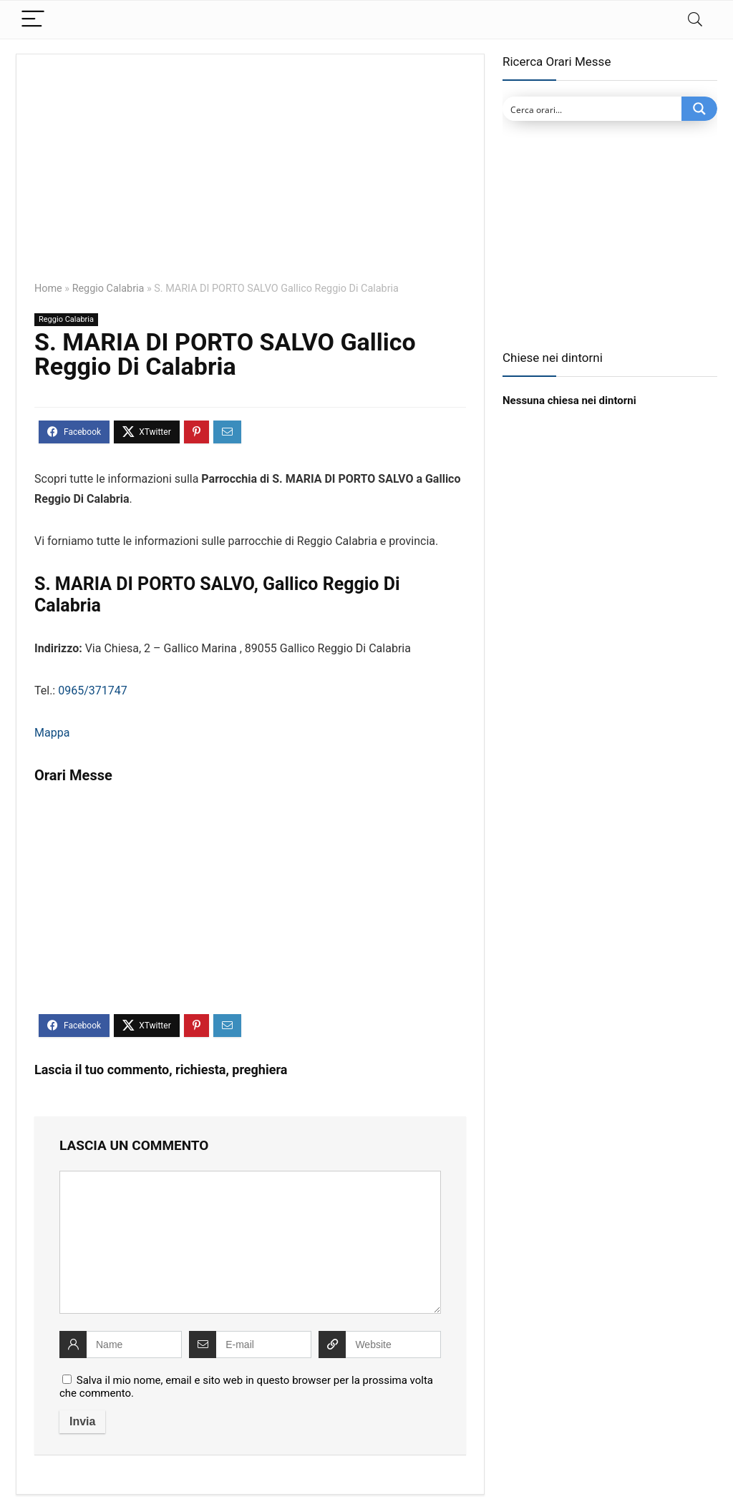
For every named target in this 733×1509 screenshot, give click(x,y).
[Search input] (592, 109)
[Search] (695, 20)
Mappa (51, 732)
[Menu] (33, 20)
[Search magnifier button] (699, 109)
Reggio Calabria (108, 288)
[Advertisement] (250, 178)
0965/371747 (92, 690)
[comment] (250, 1242)
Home (48, 288)
